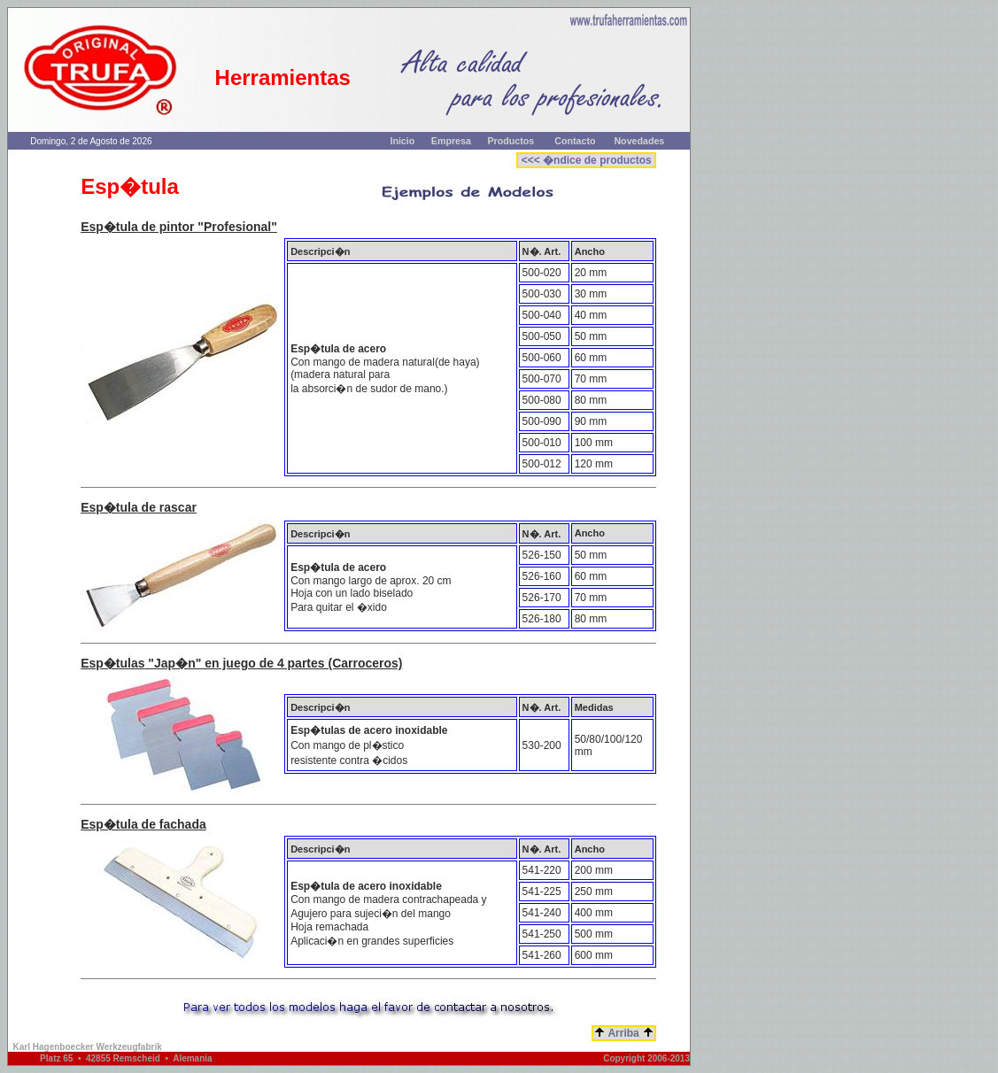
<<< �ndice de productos (586, 160)
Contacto (574, 140)
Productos (511, 140)
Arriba (624, 1033)
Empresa (451, 140)
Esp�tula (109, 227)
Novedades (639, 140)
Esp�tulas (112, 663)
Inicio (402, 140)
